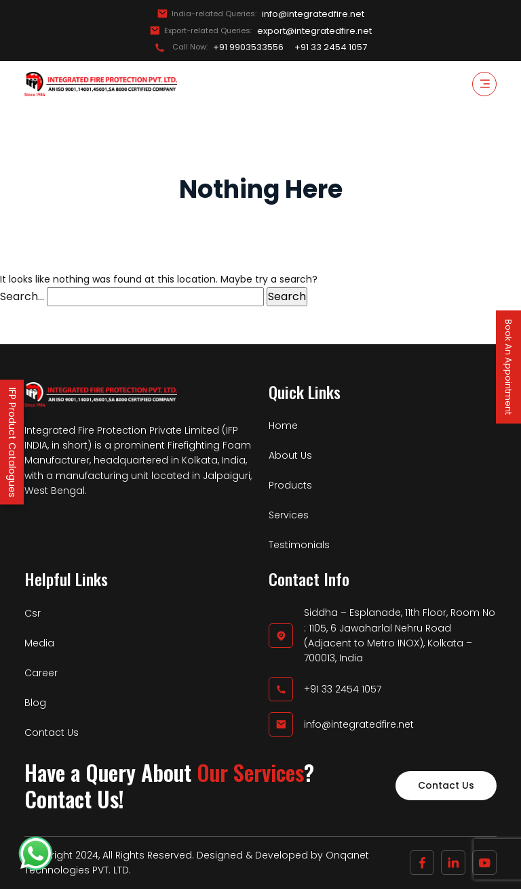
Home (283, 425)
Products (290, 485)
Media (39, 643)
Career (41, 673)
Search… (22, 296)
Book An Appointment (508, 367)
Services (289, 515)
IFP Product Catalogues (12, 442)
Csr (32, 613)
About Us (290, 455)
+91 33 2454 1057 (330, 47)
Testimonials (299, 545)
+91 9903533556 (248, 47)
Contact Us (51, 732)
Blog (35, 702)
